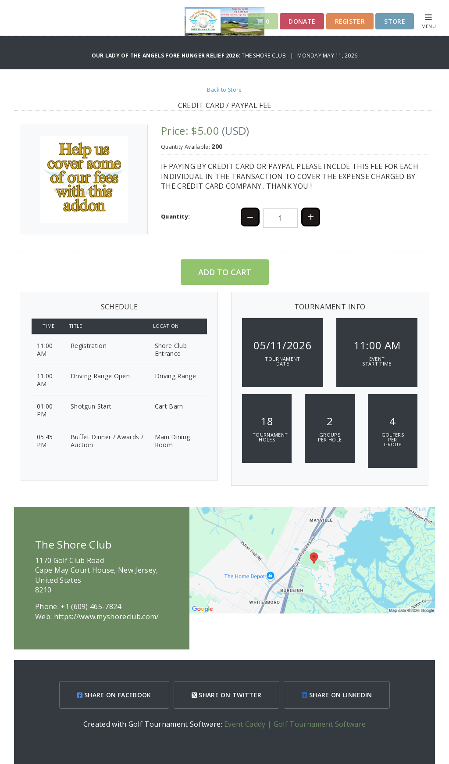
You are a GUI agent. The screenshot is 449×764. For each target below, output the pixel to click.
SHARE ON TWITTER (227, 695)
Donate (302, 21)
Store (394, 21)
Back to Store (224, 89)
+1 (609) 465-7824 (91, 606)
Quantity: (175, 216)
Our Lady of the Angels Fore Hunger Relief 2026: (167, 55)
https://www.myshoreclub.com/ (106, 616)
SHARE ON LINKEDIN (337, 695)
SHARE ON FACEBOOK (114, 695)
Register (350, 21)
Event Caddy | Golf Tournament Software (295, 724)
